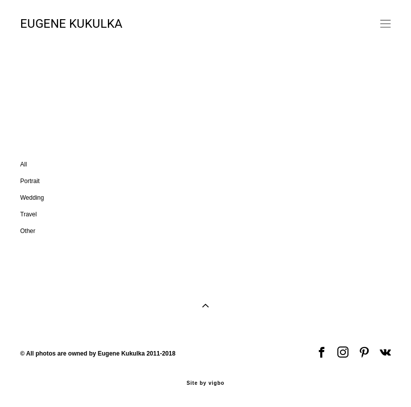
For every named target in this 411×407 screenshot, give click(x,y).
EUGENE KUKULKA (71, 24)
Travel (134, 84)
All (25, 84)
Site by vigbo (205, 383)
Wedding (95, 84)
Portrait (55, 84)
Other (166, 84)
